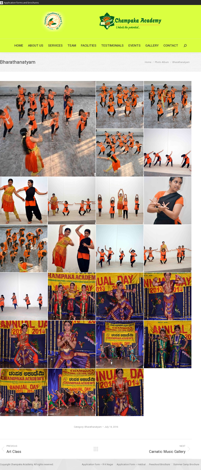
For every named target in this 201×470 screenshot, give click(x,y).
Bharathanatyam (93, 426)
